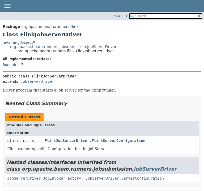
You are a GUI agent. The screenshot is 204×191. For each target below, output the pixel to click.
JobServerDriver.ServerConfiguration (125, 178)
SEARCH (120, 16)
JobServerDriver (37, 81)
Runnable (11, 65)
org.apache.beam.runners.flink (49, 26)
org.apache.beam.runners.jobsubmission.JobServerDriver (63, 47)
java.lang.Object (18, 42)
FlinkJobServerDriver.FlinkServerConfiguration (95, 140)
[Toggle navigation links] (7, 6)
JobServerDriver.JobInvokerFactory (44, 178)
